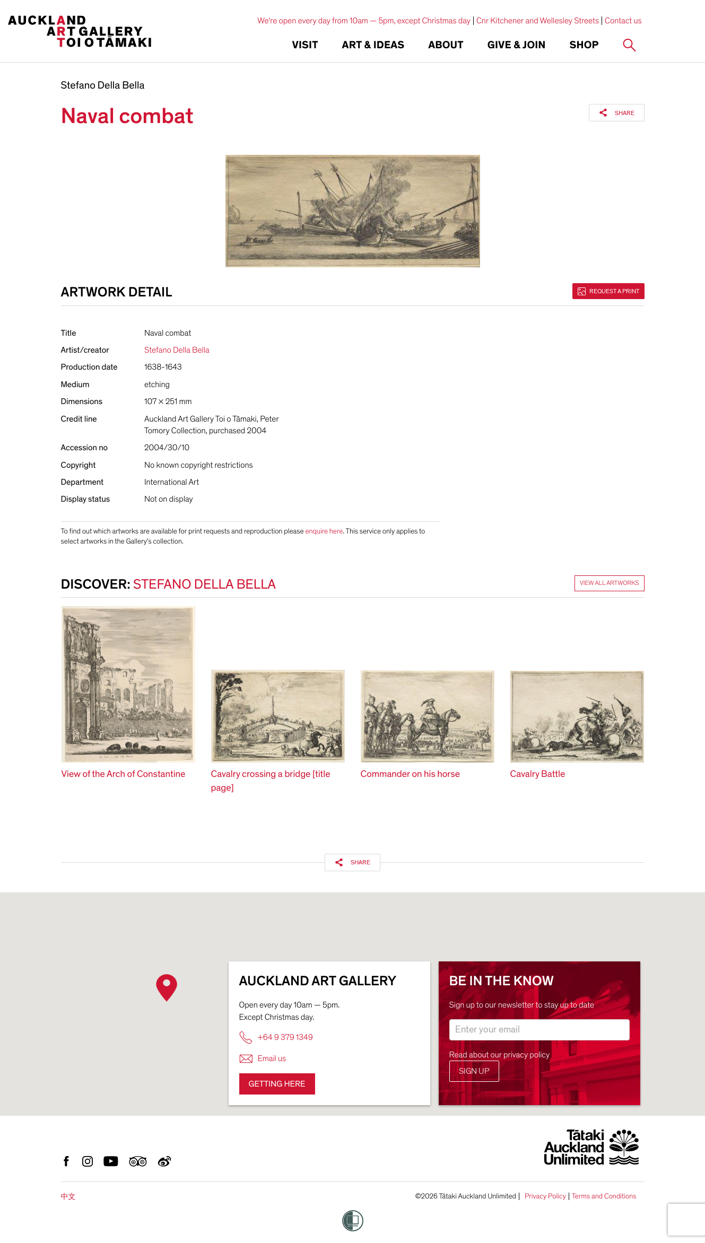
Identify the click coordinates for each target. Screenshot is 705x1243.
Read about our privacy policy (499, 1055)
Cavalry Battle (537, 774)
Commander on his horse (410, 774)
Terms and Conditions (604, 1196)
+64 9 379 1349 (276, 1037)
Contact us (623, 20)
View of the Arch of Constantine (124, 774)
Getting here (277, 1084)
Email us (262, 1058)
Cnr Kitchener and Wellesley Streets (537, 20)
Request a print (608, 291)
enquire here (324, 531)
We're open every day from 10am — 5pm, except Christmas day (364, 20)
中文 (68, 1197)
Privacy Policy (545, 1196)
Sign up (474, 1071)
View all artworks (609, 583)
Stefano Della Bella (103, 86)
